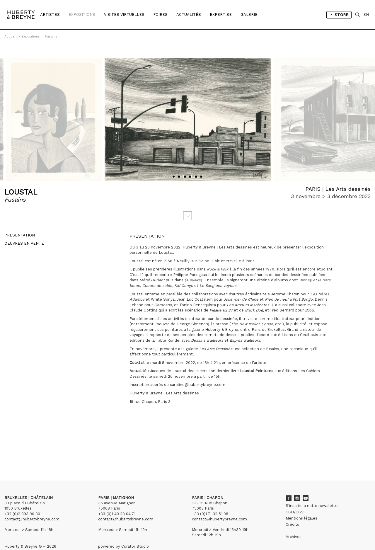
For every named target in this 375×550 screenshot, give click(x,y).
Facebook (289, 484)
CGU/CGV (295, 498)
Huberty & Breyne (221, 316)
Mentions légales (301, 504)
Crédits (292, 510)
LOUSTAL (20, 178)
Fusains (51, 36)
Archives (293, 523)
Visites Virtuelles (124, 14)
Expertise (221, 14)
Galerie (249, 14)
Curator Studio (135, 532)
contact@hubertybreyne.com (31, 505)
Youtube (305, 484)
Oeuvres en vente (24, 229)
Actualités (188, 14)
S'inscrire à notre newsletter (312, 492)
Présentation (19, 221)
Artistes (50, 14)
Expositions (82, 14)
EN (366, 14)
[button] (173, 162)
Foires (160, 14)
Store (339, 14)
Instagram (297, 484)
